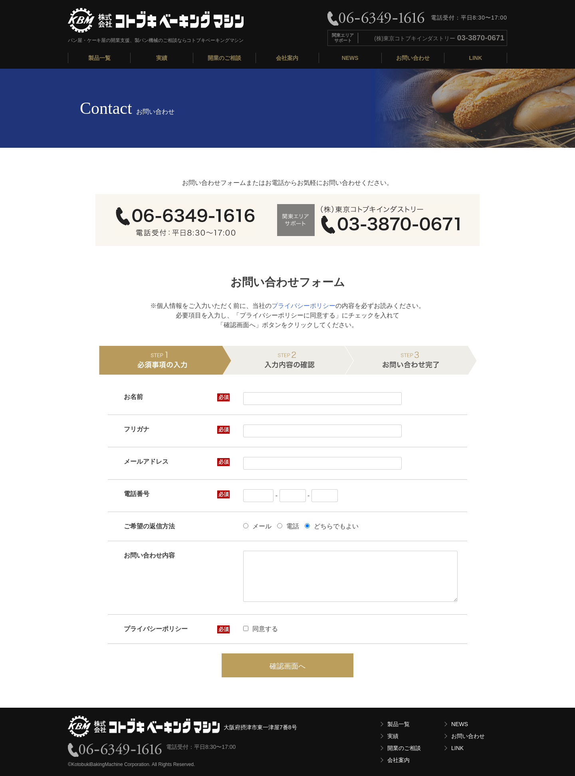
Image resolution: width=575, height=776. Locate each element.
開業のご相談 (224, 58)
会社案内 (287, 58)
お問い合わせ (413, 58)
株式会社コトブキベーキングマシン (156, 20)
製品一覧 (99, 58)
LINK (475, 58)
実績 (161, 58)
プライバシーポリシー (303, 305)
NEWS (350, 58)
